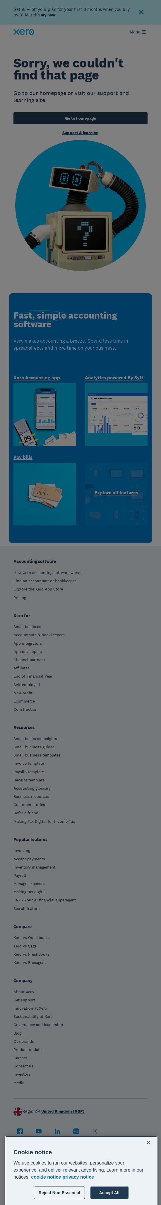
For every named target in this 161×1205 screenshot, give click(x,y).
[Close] (148, 1165)
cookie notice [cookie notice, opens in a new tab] (46, 1199)
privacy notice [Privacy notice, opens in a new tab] (78, 1199)
